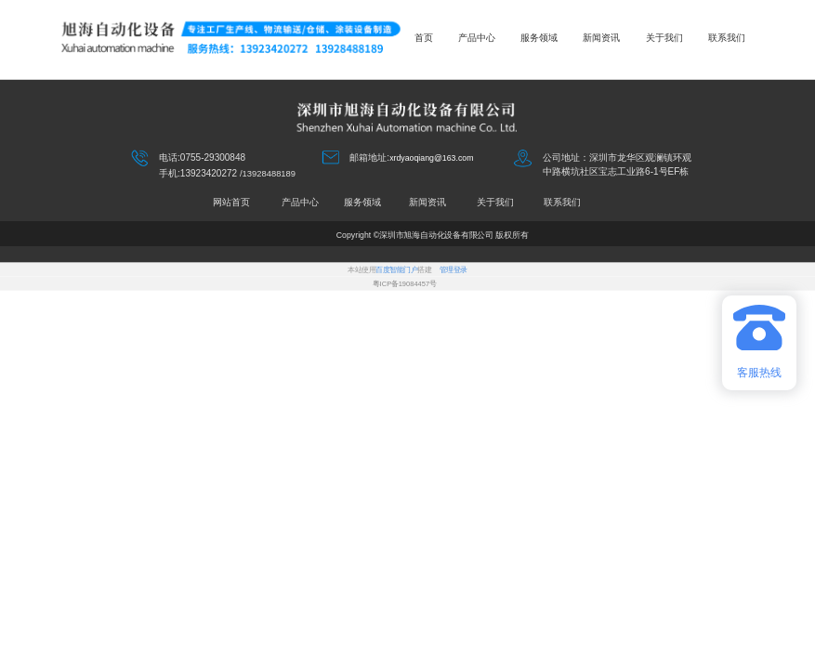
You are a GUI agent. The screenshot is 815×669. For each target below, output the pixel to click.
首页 (423, 38)
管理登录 (453, 270)
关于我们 (664, 38)
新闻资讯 (601, 38)
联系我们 (726, 38)
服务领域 (539, 38)
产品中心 (476, 38)
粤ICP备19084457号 (405, 284)
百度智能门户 (396, 270)
